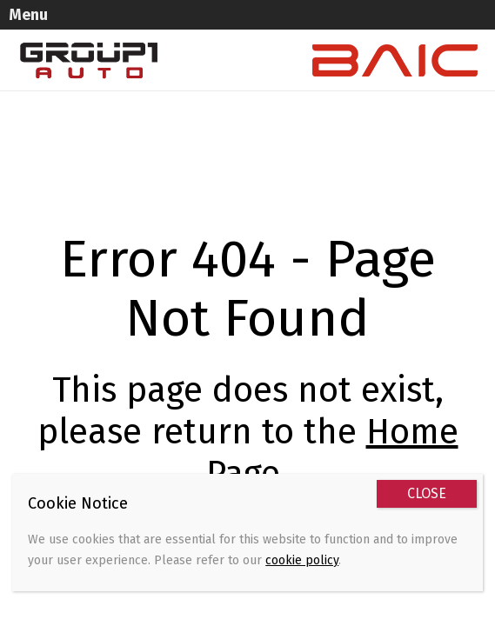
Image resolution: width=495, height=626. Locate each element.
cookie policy (301, 560)
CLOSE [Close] (426, 493)
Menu (28, 14)
